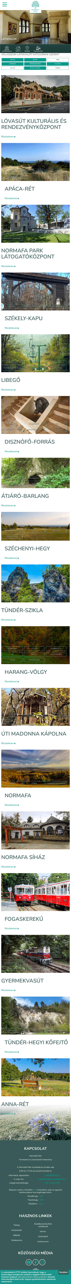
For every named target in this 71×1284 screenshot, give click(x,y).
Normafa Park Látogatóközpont (28, 253)
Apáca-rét (20, 189)
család (56, 530)
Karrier (43, 1231)
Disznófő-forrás (30, 442)
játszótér (56, 1086)
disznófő (34, 424)
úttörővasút (34, 957)
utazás (56, 963)
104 (35, 1189)
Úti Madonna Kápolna (33, 733)
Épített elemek (12, 238)
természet (34, 660)
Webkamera (16, 1240)
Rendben (63, 1272)
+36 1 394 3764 (52, 1183)
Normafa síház (23, 857)
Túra (12, 171)
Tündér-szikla (22, 610)
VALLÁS (12, 68)
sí (12, 654)
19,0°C (18, 49)
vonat (34, 963)
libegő (34, 368)
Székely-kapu (24, 318)
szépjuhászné (12, 484)
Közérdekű (43, 1236)
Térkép (16, 1225)
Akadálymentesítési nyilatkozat (43, 1225)
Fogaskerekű (24, 919)
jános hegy (56, 478)
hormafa (12, 1086)
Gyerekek (12, 232)
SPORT (35, 60)
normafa (12, 176)
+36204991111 (52, 1175)
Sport (34, 227)
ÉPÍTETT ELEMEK (35, 68)
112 (41, 1203)
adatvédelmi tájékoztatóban (34, 1277)
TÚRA (57, 60)
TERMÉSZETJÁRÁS (35, 64)
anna (34, 1092)
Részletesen (8, 136)
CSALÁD (12, 60)
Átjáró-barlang (25, 496)
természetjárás (12, 429)
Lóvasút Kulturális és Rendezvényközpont (33, 124)
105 (41, 1200)
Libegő (10, 380)
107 (41, 1196)
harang (12, 648)
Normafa (18, 795)
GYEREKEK (12, 64)
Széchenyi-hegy (27, 548)
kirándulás (34, 429)
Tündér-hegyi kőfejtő (36, 1042)
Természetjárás (34, 171)
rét (56, 1092)
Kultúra (56, 232)
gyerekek (34, 901)
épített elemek (56, 109)
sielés (34, 654)
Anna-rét (15, 1104)
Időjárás (16, 1235)
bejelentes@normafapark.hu (52, 1179)
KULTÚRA (58, 64)
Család (12, 227)
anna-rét (12, 1092)
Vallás (56, 716)
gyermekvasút (12, 963)
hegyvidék (34, 109)
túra (56, 424)
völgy (34, 648)
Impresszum (43, 1241)
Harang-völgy (26, 672)
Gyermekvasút (22, 980)
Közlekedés (16, 1230)
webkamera (7, 49)
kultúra (12, 109)
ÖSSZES (57, 68)
